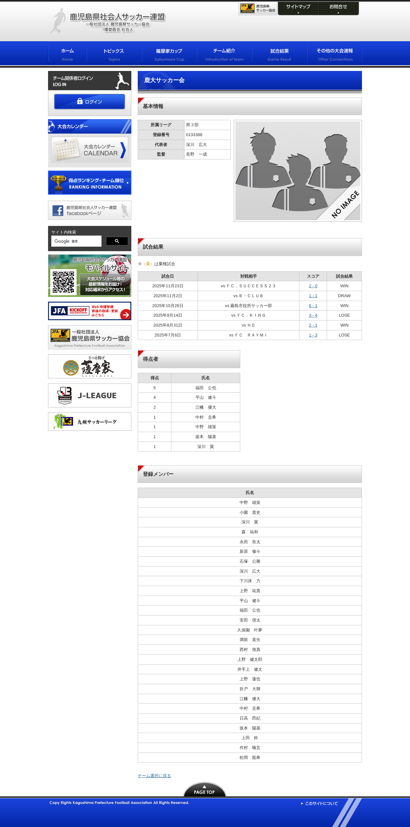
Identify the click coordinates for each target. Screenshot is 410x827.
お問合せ (338, 9)
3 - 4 (313, 315)
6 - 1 (313, 305)
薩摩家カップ (169, 54)
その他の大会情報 (334, 54)
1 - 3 (313, 335)
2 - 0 (313, 285)
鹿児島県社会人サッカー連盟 (108, 21)
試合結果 (279, 54)
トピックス (114, 54)
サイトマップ (297, 9)
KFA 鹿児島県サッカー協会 (258, 8)
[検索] (75, 241)
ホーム (67, 54)
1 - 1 (313, 295)
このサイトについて (320, 803)
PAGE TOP (205, 788)
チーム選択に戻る (154, 775)
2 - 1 (313, 325)
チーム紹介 (224, 54)
